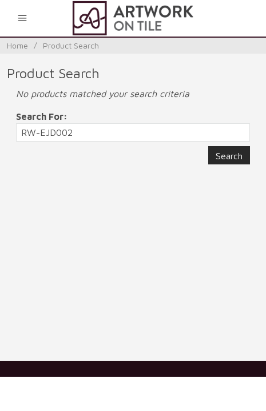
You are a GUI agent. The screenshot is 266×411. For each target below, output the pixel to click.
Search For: (42, 116)
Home (17, 45)
